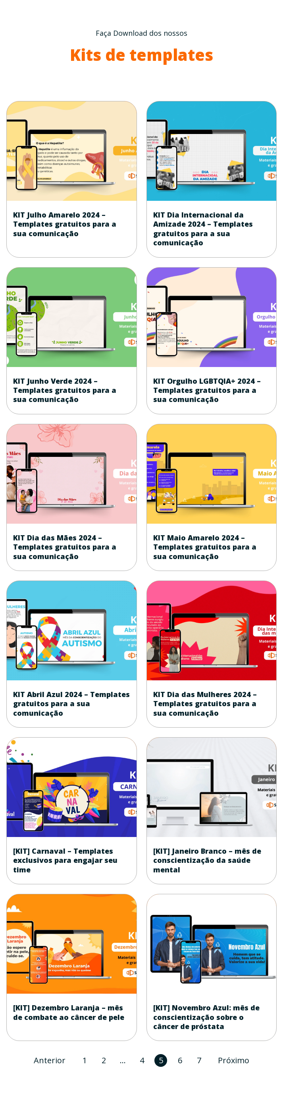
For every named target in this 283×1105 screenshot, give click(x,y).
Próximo (233, 1060)
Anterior (49, 1060)
